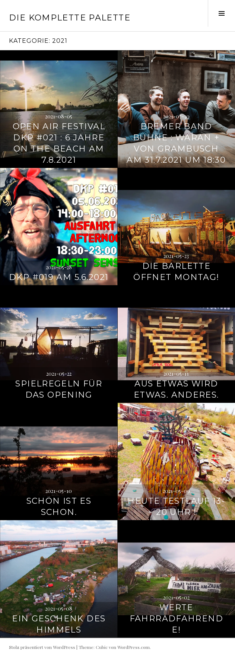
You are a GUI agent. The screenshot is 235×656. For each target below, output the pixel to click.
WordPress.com (133, 647)
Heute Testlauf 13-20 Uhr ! (176, 506)
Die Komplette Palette (69, 18)
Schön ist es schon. (59, 506)
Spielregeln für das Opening (58, 389)
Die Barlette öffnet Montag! (176, 271)
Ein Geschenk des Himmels (58, 624)
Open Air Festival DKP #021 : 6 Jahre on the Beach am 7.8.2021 (59, 143)
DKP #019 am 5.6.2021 (59, 277)
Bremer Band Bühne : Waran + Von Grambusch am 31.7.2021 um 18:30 (176, 143)
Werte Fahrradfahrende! (176, 618)
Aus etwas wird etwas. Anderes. (176, 389)
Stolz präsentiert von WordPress (42, 647)
